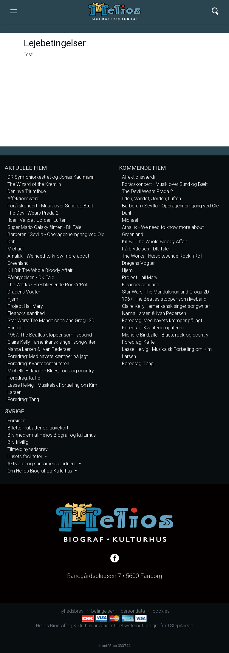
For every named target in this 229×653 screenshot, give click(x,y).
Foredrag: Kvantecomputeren (38, 363)
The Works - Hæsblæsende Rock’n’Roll (47, 284)
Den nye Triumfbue (26, 191)
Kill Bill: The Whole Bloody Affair (39, 270)
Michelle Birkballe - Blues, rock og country (50, 371)
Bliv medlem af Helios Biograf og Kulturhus (51, 435)
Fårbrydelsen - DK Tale (30, 277)
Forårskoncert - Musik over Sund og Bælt (50, 206)
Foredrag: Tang (23, 399)
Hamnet (15, 328)
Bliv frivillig (17, 442)
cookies (161, 611)
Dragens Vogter (23, 292)
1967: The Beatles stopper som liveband (49, 335)
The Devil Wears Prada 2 (32, 213)
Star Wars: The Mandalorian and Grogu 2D (51, 320)
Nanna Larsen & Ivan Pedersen (39, 349)
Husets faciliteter (25, 456)
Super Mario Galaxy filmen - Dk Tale (44, 227)
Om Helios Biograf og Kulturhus (40, 471)
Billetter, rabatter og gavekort (37, 428)
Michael (15, 249)
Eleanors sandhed (26, 313)
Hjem (12, 299)
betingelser (102, 611)
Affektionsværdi (23, 198)
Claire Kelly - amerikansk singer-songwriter (51, 342)
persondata (133, 611)
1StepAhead (180, 625)
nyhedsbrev (71, 611)
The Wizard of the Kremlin (34, 184)
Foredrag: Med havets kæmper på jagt (47, 356)
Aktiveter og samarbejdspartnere (42, 464)
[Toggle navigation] (14, 11)
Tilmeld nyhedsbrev (27, 449)
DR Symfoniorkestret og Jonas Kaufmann (51, 177)
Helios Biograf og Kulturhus (109, 11)
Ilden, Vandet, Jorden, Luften (36, 220)
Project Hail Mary (25, 306)
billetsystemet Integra (136, 625)
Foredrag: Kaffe (23, 378)
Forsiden (16, 420)
